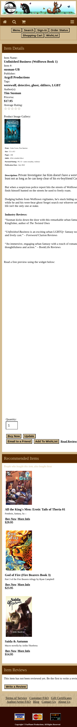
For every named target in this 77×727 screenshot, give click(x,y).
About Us (64, 702)
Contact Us (49, 702)
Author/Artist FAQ (19, 702)
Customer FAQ (39, 698)
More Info (24, 518)
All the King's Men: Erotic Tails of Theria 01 (35, 509)
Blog (36, 702)
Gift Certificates (61, 698)
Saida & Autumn (16, 641)
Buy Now (10, 518)
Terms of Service (16, 698)
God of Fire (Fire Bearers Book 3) (28, 575)
